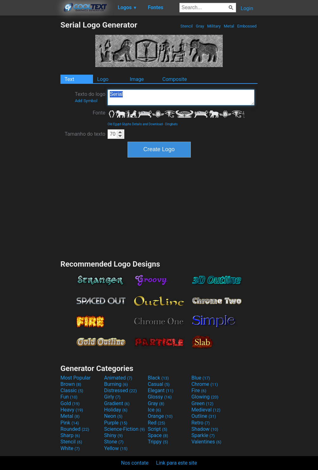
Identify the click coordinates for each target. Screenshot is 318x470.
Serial (181, 97)
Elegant (160, 390)
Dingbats (171, 124)
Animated (118, 378)
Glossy (160, 397)
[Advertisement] (30, 115)
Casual (159, 384)
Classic (71, 390)
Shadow (204, 429)
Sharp (70, 435)
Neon (113, 416)
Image (137, 79)
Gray (200, 26)
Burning (116, 384)
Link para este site (176, 463)
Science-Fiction (124, 429)
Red (156, 423)
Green (202, 403)
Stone (113, 442)
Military (213, 26)
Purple (115, 423)
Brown (70, 384)
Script (157, 429)
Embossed (247, 26)
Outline (203, 416)
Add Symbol (86, 100)
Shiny (113, 435)
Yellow (116, 448)
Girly (112, 397)
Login (247, 8)
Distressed (120, 390)
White (70, 448)
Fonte (99, 113)
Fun (69, 397)
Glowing (204, 397)
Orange (160, 416)
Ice (154, 410)
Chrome (204, 384)
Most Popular (75, 378)
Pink (69, 423)
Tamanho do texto (85, 134)
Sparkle (203, 435)
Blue (200, 378)
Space (158, 435)
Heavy (71, 410)
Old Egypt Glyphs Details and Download (135, 124)
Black (158, 378)
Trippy (158, 442)
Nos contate (135, 463)
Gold (70, 403)
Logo (103, 79)
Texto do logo (90, 97)
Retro (200, 423)
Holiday (116, 410)
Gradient (116, 403)
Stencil (186, 26)
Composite (174, 79)
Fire (198, 390)
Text (69, 79)
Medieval (206, 410)
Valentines (206, 442)
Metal (229, 26)
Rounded (74, 429)
